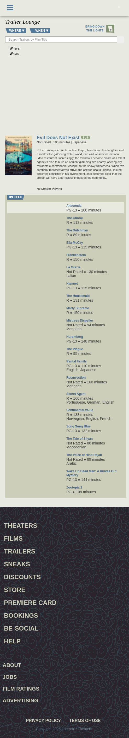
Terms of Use (85, 720)
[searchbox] (61, 39)
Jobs (10, 677)
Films (13, 537)
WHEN (40, 30)
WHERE (15, 30)
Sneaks (17, 563)
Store (14, 589)
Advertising (20, 700)
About (12, 665)
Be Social (21, 627)
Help (12, 640)
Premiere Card (30, 602)
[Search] (120, 39)
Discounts (22, 576)
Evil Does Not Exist (58, 138)
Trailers (19, 550)
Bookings (21, 614)
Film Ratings (21, 688)
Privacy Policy (43, 720)
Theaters (20, 525)
